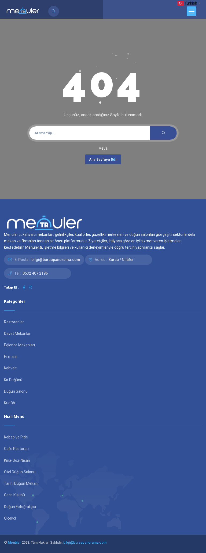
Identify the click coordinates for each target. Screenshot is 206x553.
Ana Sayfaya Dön (103, 159)
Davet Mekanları (17, 333)
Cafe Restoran (16, 448)
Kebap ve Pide (16, 437)
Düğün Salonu (16, 391)
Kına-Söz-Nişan (17, 460)
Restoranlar (14, 322)
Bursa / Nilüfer (121, 259)
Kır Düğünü (13, 380)
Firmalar (11, 356)
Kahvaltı (10, 368)
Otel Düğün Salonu (19, 472)
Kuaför (10, 403)
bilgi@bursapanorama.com (55, 259)
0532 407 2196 (35, 273)
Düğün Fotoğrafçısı (20, 507)
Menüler (14, 542)
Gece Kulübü (14, 495)
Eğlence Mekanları (19, 345)
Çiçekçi (10, 518)
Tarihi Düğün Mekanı (21, 483)
